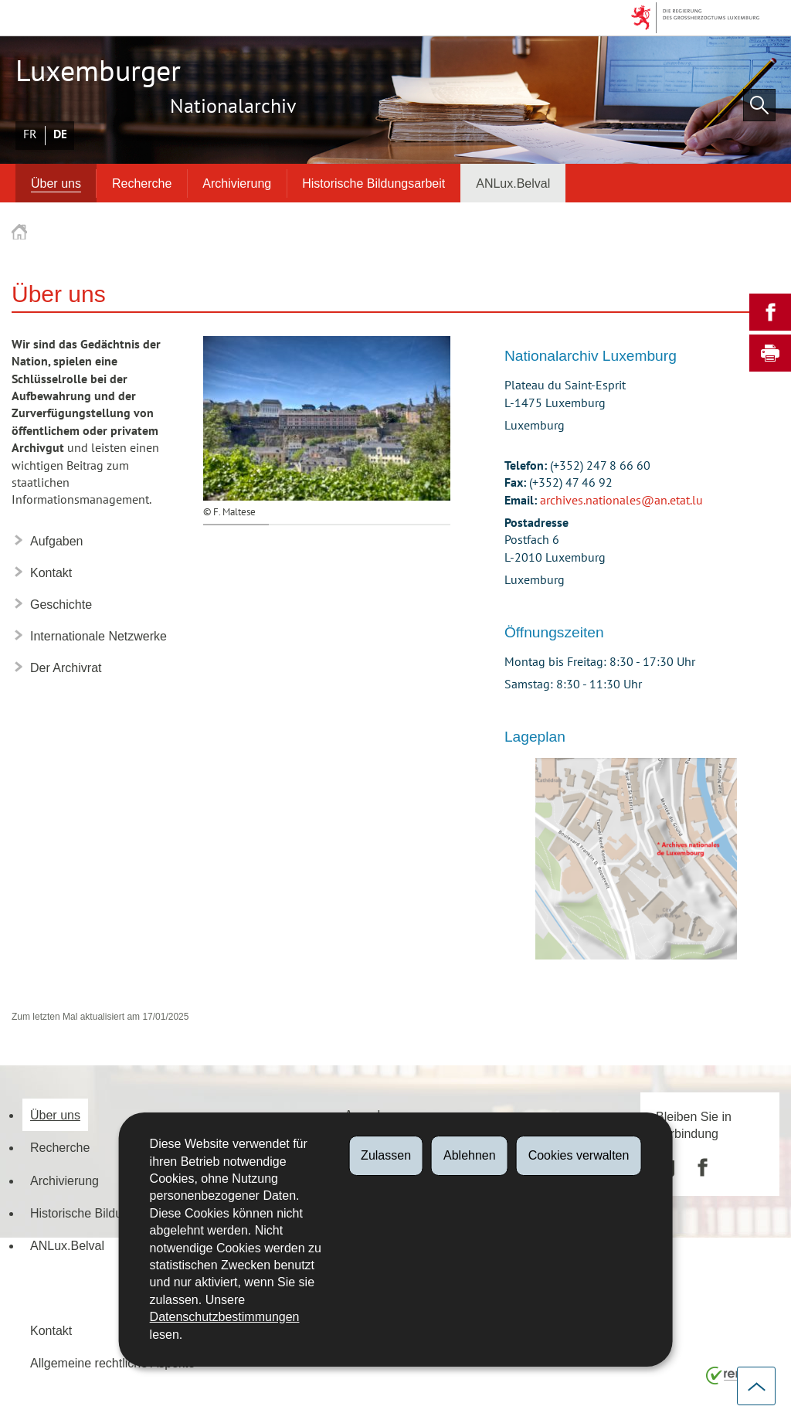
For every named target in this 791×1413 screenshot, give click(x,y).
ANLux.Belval (513, 183)
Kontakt (51, 1330)
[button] (759, 105)
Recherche (141, 183)
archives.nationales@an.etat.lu (621, 501)
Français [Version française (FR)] (30, 134)
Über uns (56, 183)
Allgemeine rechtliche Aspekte (112, 1363)
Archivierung (236, 183)
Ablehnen (469, 1155)
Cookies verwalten (579, 1155)
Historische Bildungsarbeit (373, 183)
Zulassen (386, 1155)
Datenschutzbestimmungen (225, 1316)
